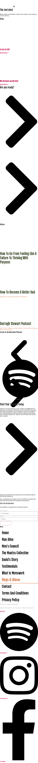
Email (2, 516)
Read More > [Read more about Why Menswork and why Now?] (4, 84)
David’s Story (10, 560)
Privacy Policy (10, 600)
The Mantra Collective (15, 553)
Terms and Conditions (15, 593)
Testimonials (9, 566)
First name (3, 510)
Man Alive (7, 540)
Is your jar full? (5, 49)
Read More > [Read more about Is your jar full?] (4, 53)
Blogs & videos (11, 580)
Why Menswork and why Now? (9, 81)
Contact (6, 587)
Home (5, 533)
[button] (14, 6)
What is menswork (13, 573)
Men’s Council (10, 546)
